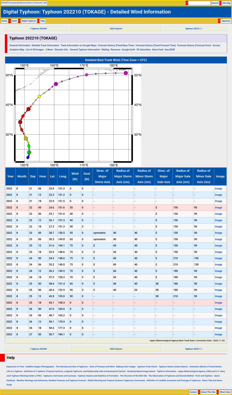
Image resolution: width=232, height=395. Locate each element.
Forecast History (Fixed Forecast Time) (156, 45)
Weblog (105, 49)
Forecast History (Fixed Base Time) (116, 45)
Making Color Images (126, 366)
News (50, 49)
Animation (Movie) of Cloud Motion (205, 366)
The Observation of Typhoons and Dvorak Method (171, 376)
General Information (20, 45)
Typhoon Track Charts (147, 366)
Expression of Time (15, 366)
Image (218, 188)
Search (215, 3)
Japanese (225, 21)
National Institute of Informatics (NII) (33, 3)
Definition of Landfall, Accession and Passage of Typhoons (174, 380)
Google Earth (128, 49)
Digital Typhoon (29, 21)
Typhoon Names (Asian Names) (173, 366)
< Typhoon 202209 (38, 28)
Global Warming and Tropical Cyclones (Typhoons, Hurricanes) (116, 380)
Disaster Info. (61, 49)
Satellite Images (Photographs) (40, 366)
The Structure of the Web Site (133, 376)
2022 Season (116, 28)
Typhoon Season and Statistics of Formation (98, 376)
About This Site (208, 392)
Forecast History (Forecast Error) (194, 45)
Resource (116, 49)
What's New (225, 392)
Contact (193, 392)
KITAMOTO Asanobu (9, 3)
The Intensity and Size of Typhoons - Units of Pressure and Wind (85, 366)
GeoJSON (170, 49)
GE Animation (144, 49)
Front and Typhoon (204, 376)
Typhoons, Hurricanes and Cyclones (59, 376)
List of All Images (35, 49)
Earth (14, 21)
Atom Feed (157, 49)
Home (4, 21)
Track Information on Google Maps (79, 45)
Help (42, 21)
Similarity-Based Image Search (141, 371)
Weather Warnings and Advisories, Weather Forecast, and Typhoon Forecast (51, 380)
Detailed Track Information (45, 45)
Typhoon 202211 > (193, 28)
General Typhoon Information (85, 49)
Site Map (226, 3)
